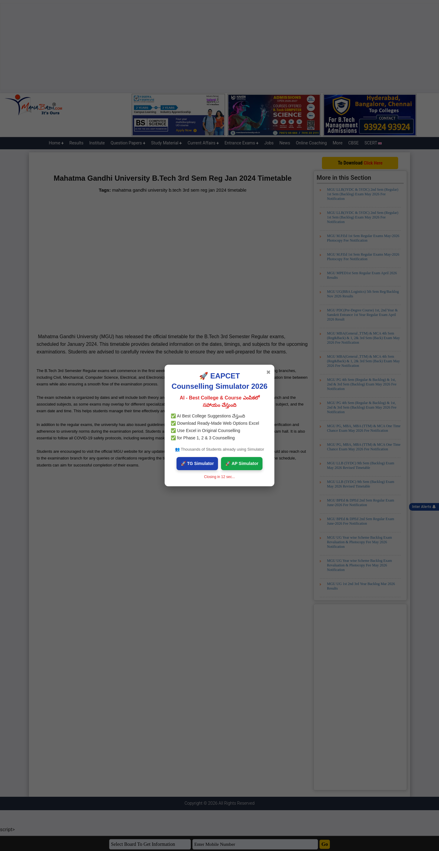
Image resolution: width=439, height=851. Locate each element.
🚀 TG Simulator (197, 463)
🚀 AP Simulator (241, 463)
